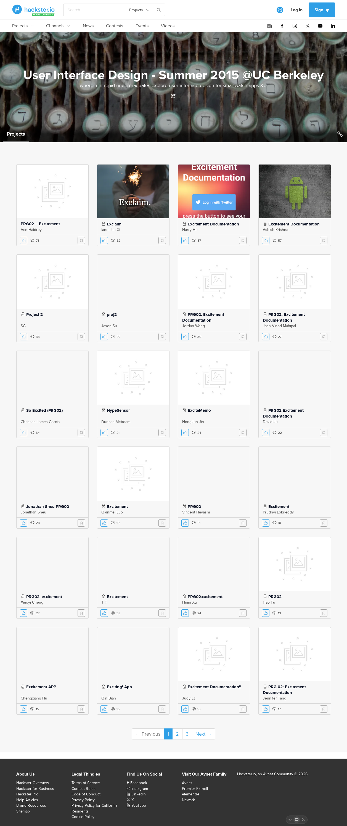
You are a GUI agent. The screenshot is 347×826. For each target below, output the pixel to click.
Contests (114, 26)
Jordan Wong (193, 325)
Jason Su (109, 325)
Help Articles (27, 800)
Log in (297, 10)
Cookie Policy (82, 816)
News (88, 26)
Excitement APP (41, 687)
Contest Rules (83, 788)
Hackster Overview (32, 782)
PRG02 (194, 507)
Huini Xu (189, 602)
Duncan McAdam (115, 421)
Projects (23, 26)
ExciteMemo (199, 410)
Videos (167, 26)
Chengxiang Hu (34, 698)
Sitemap (23, 811)
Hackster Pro (27, 794)
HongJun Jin (193, 421)
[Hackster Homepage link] (33, 9)
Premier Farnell (195, 788)
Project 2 (34, 314)
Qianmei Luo (112, 512)
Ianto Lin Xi (110, 229)
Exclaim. (115, 224)
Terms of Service (85, 782)
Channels (58, 26)
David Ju (270, 421)
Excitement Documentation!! (214, 687)
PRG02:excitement (205, 597)
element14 (190, 794)
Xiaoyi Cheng (32, 602)
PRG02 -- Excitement (40, 224)
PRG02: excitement (44, 597)
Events (142, 26)
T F (104, 602)
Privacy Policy (83, 800)
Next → (203, 733)
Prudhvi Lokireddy (278, 512)
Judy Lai (189, 698)
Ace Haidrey (31, 229)
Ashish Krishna (275, 229)
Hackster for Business (35, 788)
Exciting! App (119, 687)
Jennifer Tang (274, 698)
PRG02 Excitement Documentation (283, 413)
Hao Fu (269, 602)
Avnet (187, 782)
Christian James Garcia (40, 421)
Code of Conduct (85, 794)
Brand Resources (31, 805)
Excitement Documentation (213, 224)
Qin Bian (108, 698)
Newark (188, 800)
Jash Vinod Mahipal (279, 325)
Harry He (190, 229)
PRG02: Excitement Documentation (203, 317)
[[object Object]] (280, 10)
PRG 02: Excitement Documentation (284, 690)
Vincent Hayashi (196, 512)
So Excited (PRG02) (44, 410)
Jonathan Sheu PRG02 (47, 507)
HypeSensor (118, 410)
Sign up (321, 10)
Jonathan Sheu (33, 512)
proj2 (112, 314)
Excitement (117, 507)
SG (23, 325)
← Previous (147, 733)
